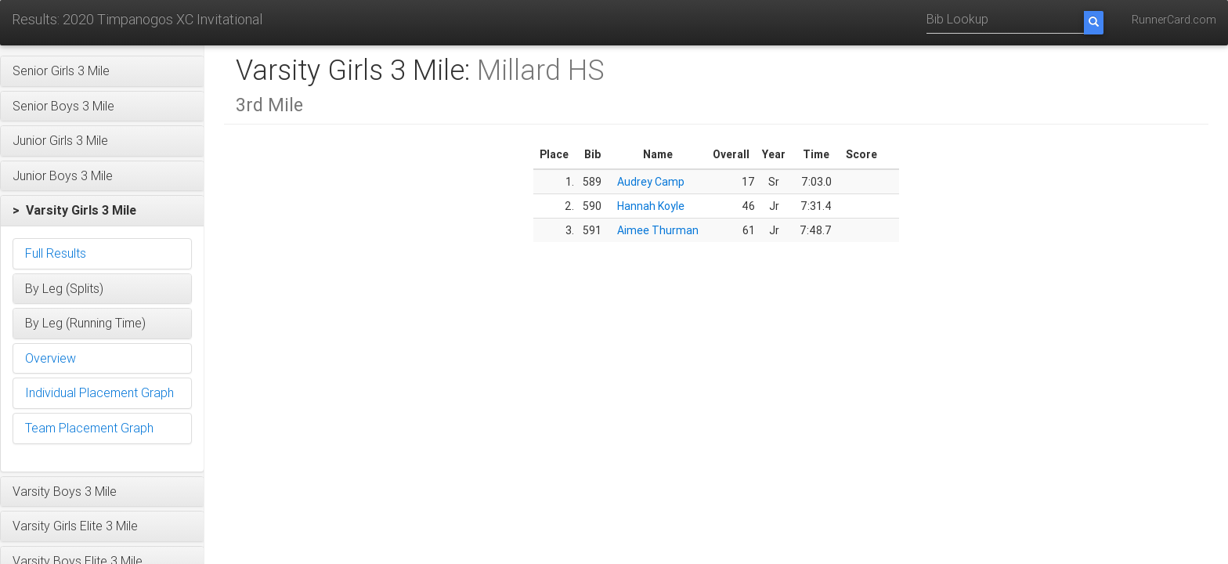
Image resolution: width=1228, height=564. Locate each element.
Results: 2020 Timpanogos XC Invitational (137, 19)
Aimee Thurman (658, 230)
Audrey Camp (650, 182)
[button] (102, 71)
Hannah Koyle (650, 206)
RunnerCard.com (1174, 20)
